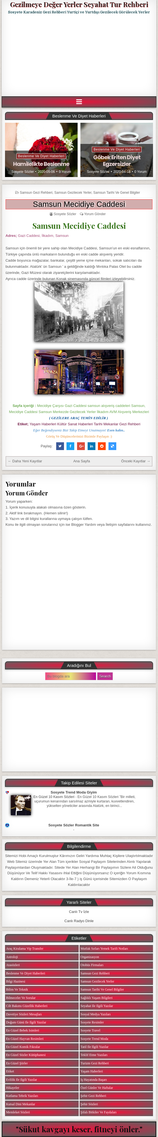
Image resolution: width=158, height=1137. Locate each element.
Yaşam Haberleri (92, 1071)
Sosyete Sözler (22, 171)
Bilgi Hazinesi (15, 981)
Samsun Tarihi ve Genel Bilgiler (116, 193)
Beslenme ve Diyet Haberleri (41, 156)
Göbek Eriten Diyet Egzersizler (116, 160)
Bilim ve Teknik (17, 989)
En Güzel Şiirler (17, 1063)
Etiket (10, 1071)
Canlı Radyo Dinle (79, 921)
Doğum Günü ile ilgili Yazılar (26, 1022)
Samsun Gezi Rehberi (36, 193)
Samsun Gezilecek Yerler (72, 193)
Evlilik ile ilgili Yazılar (21, 1080)
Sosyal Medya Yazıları (96, 1014)
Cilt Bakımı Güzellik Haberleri (27, 1006)
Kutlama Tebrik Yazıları (22, 1096)
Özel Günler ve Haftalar (97, 1088)
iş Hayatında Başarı (94, 1080)
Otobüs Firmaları (92, 965)
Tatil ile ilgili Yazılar (94, 1047)
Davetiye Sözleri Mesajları (24, 1014)
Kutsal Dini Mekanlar (20, 1104)
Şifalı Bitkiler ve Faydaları (99, 1112)
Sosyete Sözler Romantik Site (73, 825)
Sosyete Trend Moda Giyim (74, 792)
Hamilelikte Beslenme (41, 164)
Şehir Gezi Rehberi (93, 1096)
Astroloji (12, 957)
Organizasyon (90, 957)
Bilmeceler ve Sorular (21, 998)
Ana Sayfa (81, 461)
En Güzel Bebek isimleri (22, 1030)
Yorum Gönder (95, 214)
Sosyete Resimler (92, 1022)
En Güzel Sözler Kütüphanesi (26, 1055)
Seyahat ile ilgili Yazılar (97, 1006)
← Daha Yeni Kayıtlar (25, 461)
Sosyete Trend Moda (94, 1039)
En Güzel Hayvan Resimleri (25, 1039)
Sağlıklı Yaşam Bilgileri (97, 998)
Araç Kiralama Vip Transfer (24, 949)
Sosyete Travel (90, 1030)
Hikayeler (12, 1088)
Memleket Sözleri (18, 1112)
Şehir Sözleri (89, 1104)
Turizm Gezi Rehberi (95, 1063)
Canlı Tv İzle (79, 912)
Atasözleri (13, 965)
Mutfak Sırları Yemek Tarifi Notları (104, 949)
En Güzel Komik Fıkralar (23, 1047)
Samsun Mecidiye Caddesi (79, 204)
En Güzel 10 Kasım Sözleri (54, 797)
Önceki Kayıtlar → (135, 461)
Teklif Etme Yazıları (94, 1055)
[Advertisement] (80, 55)
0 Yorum (65, 171)
